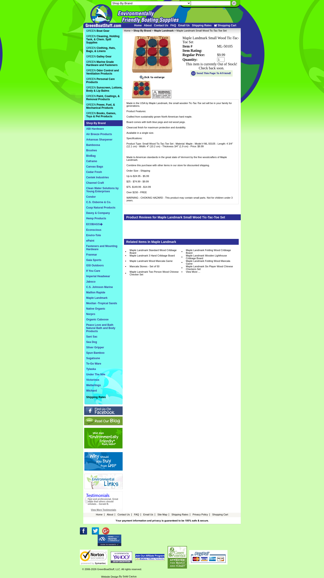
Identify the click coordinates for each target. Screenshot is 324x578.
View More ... (193, 271)
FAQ (173, 25)
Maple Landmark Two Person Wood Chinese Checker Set (154, 273)
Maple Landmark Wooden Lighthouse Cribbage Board (206, 257)
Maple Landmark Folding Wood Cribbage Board (208, 251)
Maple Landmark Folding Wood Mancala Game (208, 262)
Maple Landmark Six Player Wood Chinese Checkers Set (209, 267)
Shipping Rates (202, 25)
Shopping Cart (225, 25)
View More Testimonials (103, 510)
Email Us (184, 25)
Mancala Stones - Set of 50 (145, 266)
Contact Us (161, 25)
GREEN (97, 30)
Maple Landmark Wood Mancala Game (151, 261)
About (148, 25)
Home (138, 25)
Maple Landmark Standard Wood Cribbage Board (153, 251)
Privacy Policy (200, 514)
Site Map (162, 514)
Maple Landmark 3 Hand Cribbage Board (152, 255)
